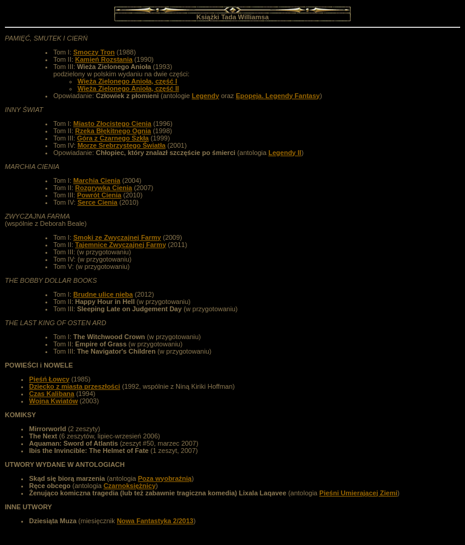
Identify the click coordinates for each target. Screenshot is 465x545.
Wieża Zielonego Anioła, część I (127, 81)
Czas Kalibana (51, 393)
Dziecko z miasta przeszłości (74, 386)
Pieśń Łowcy (49, 379)
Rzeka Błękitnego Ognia (113, 130)
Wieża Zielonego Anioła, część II (128, 88)
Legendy (205, 95)
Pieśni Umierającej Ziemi (358, 493)
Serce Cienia (97, 202)
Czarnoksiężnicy (130, 485)
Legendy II (284, 152)
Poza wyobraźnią (165, 478)
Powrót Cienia (99, 195)
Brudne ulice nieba (103, 294)
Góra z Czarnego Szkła (113, 138)
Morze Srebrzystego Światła (122, 145)
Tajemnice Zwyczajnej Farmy (120, 244)
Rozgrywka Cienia (103, 187)
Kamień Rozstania (104, 59)
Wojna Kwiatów (53, 401)
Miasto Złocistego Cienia (112, 123)
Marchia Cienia (96, 180)
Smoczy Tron (93, 52)
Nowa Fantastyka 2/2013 (155, 520)
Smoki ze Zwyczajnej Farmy (117, 237)
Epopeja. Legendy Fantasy (278, 95)
